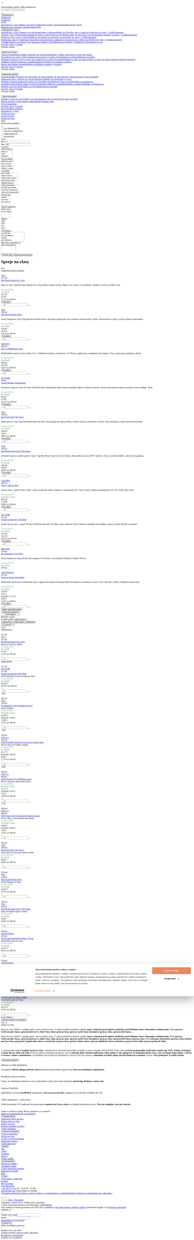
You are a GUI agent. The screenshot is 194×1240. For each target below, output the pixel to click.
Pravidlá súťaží (7, 1186)
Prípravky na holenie (70, 57)
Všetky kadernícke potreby (12, 1168)
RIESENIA (47, 1205)
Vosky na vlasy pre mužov (99, 59)
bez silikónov (12, 240)
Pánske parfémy (29, 101)
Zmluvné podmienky (117, 1207)
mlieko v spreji (7, 168)
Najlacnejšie (19, 622)
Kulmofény (38, 79)
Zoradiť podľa (7, 619)
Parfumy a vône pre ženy (12, 99)
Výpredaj (19, 44)
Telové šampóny (29, 57)
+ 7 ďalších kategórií (128, 35)
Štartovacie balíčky (9, 1164)
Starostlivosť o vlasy (10, 32)
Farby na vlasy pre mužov (81, 55)
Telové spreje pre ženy (68, 99)
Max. (3, 144)
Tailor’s (4, 1156)
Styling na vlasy (8, 37)
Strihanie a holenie (9, 62)
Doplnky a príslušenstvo (82, 82)
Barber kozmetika (19, 64)
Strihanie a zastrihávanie (28, 62)
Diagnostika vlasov (9, 40)
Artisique (5, 1154)
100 (3, 228)
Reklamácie (72, 1193)
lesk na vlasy (7, 166)
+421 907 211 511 (9, 1188)
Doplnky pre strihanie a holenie (58, 62)
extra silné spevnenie (10, 192)
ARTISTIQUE (7, 149)
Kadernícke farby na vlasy (12, 1119)
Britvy (41, 62)
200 (3, 223)
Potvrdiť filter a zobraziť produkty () (17, 255)
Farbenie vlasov (8, 35)
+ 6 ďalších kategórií (113, 40)
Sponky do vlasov (54, 77)
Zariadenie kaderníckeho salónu (15, 84)
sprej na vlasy (7, 161)
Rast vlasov (40, 40)
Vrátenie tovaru (83, 1193)
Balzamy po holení (87, 57)
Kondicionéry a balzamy (45, 32)
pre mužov (5, 202)
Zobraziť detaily (43, 1235)
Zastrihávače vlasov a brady (60, 82)
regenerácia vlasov (9, 178)
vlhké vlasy (6, 209)
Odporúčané (7, 622)
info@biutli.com (8, 1191)
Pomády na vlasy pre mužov (75, 59)
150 (3, 221)
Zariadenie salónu (8, 1166)
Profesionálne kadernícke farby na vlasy (32, 35)
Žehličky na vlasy (50, 79)
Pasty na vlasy (73, 37)
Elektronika (6, 79)
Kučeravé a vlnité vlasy (79, 40)
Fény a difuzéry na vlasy (22, 79)
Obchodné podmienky (10, 1193)
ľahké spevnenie (10, 185)
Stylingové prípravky (10, 59)
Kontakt (4, 1181)
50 (3, 226)
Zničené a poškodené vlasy (57, 40)
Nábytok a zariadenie (57, 84)
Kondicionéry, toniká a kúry (58, 55)
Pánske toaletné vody (44, 101)
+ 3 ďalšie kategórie (114, 32)
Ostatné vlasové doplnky (87, 77)
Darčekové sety (96, 42)
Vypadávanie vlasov (26, 40)
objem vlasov (9, 176)
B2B (3, 1173)
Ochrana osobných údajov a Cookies (36, 1193)
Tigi (3, 1149)
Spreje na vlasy (48, 37)
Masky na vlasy (63, 32)
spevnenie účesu (9, 180)
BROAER (5, 549)
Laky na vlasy (21, 37)
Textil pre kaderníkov (38, 84)
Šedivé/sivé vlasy (96, 40)
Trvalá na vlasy (56, 35)
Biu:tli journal (7, 1183)
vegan (12, 238)
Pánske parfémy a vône (11, 101)
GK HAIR (5, 378)
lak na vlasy (7, 164)
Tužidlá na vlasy (35, 37)
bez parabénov (12, 235)
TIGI (7, 154)
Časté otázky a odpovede (12, 1179)
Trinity (4, 1151)
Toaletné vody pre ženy (48, 99)
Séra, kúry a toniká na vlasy (82, 32)
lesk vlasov (9, 173)
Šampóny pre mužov (37, 55)
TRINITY (7, 156)
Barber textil (32, 64)
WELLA (7, 152)
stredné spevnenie (10, 188)
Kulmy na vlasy (65, 79)
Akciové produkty (13, 131)
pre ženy (5, 200)
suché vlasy (6, 212)
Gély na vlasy (61, 37)
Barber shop (6, 64)
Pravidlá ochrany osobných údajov (71, 1207)
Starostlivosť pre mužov (11, 57)
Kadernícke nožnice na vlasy (30, 82)
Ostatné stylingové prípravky (123, 59)
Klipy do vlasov (40, 77)
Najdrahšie (30, 622)
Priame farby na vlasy (72, 35)
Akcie (11, 44)
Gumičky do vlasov (24, 77)
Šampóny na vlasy (27, 32)
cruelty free (12, 233)
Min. (3, 141)
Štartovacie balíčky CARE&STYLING (73, 42)
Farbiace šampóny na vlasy (107, 35)
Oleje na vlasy (100, 32)
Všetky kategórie (8, 1129)
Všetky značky (7, 1158)
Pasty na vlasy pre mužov (52, 59)
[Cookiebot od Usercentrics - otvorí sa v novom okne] (17, 1235)
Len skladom (11, 128)
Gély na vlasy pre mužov (30, 59)
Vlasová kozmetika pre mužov (14, 55)
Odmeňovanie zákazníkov (101, 1193)
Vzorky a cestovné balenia (12, 1139)
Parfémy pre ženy (30, 99)
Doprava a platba (59, 1193)
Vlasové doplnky (8, 77)
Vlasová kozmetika (9, 1134)
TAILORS (5, 480)
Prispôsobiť (171, 1222)
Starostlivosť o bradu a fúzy (48, 57)
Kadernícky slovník (9, 1171)
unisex (5, 197)
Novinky (5, 44)
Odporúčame (10, 134)
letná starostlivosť (8, 245)
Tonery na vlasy (89, 35)
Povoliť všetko (171, 1214)
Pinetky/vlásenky (69, 77)
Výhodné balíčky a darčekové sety (16, 42)
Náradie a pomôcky (74, 84)
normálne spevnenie (10, 190)
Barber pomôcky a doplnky (50, 64)
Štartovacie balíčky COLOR (43, 42)
